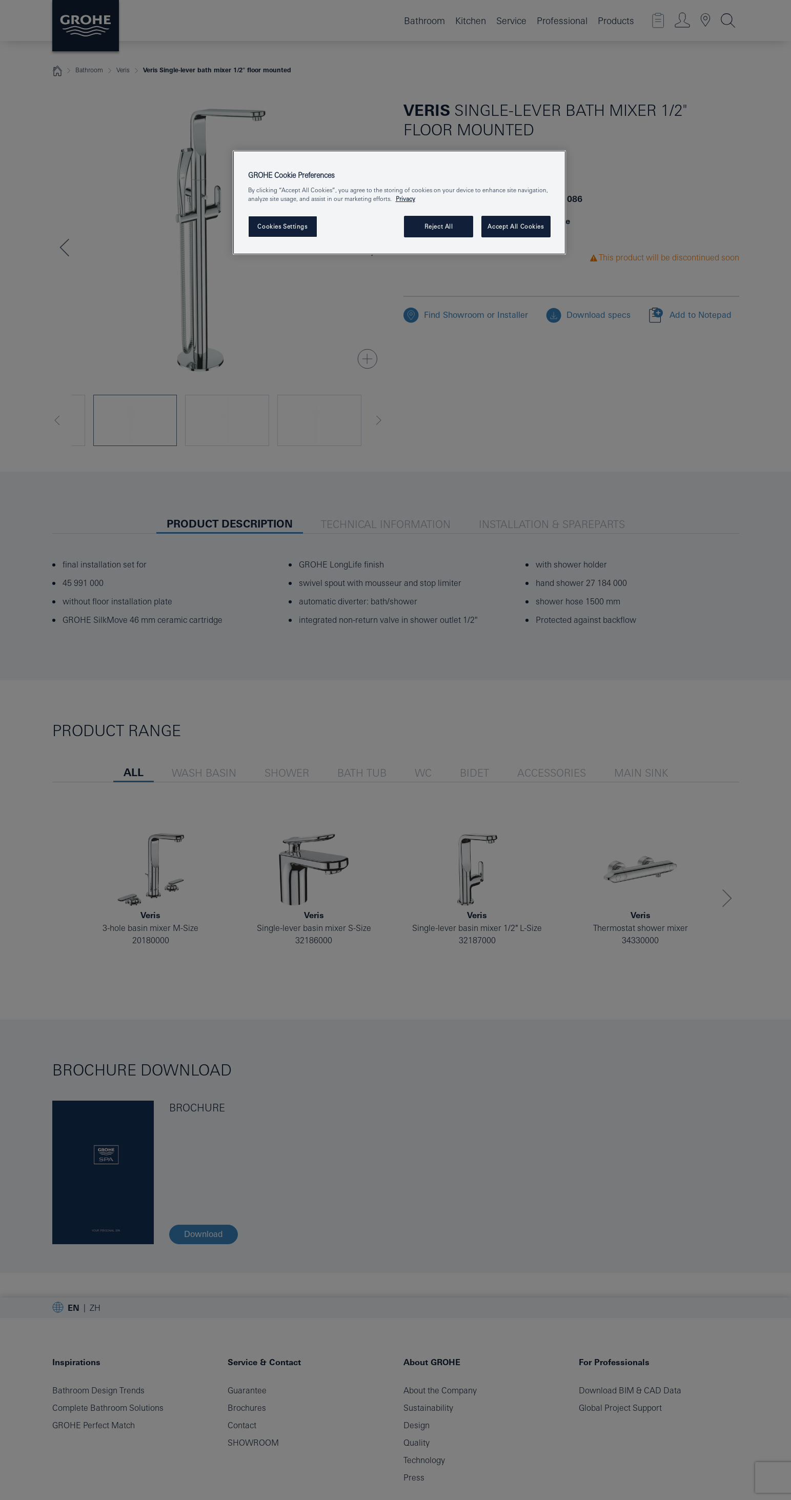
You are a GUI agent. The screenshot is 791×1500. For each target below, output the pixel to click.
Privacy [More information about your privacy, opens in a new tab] (405, 198)
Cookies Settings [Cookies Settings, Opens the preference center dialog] (282, 226)
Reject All (438, 226)
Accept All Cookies (515, 226)
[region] (399, 202)
